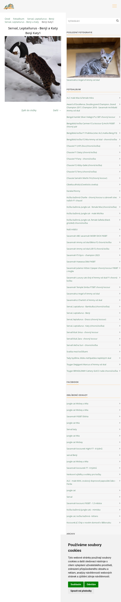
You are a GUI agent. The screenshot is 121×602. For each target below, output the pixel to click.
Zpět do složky (28, 110)
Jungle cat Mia (73, 422)
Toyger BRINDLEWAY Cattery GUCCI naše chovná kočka (92, 370)
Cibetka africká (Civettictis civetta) (82, 184)
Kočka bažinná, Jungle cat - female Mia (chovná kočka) (92, 207)
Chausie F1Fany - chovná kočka (81, 158)
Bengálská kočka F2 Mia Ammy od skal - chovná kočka (92, 139)
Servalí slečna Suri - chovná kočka (82, 345)
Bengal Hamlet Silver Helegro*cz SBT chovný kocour (91, 117)
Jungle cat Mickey (75, 442)
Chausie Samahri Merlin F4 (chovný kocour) (87, 178)
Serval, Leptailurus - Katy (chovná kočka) (85, 325)
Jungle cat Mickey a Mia (77, 403)
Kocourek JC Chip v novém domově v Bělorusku (89, 522)
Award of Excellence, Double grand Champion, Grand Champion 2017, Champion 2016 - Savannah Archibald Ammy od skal (92, 107)
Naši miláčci (72, 229)
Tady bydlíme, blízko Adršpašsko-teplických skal (89, 358)
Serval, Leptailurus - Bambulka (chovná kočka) (88, 306)
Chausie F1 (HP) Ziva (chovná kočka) (83, 145)
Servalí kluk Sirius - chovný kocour (82, 332)
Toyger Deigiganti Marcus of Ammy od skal (86, 364)
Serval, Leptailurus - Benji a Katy (22, 21)
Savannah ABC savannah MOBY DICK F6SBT (87, 235)
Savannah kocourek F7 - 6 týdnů (82, 467)
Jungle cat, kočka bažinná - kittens (82, 516)
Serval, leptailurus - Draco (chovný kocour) (86, 319)
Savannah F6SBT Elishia (77, 416)
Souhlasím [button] (76, 584)
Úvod (7, 18)
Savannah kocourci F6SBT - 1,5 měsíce (84, 503)
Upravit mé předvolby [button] (81, 591)
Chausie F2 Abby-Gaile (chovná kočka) (84, 165)
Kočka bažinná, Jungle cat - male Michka (85, 213)
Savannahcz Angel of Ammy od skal (83, 80)
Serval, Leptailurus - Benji (40, 18)
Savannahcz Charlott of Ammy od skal (84, 300)
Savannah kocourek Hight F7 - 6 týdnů (84, 448)
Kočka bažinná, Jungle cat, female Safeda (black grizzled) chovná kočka (88, 221)
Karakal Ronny (73, 191)
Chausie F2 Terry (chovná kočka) (82, 171)
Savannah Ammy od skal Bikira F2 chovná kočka (89, 242)
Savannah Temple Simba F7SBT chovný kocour (88, 287)
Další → (57, 110)
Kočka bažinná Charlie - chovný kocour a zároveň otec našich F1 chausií (92, 199)
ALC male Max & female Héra (80, 97)
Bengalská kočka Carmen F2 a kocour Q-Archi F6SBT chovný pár (91, 125)
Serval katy (72, 429)
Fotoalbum (18, 18)
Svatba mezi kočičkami (77, 351)
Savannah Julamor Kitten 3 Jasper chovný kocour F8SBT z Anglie (92, 270)
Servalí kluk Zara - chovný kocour (82, 338)
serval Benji (72, 455)
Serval (69, 496)
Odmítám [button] (91, 584)
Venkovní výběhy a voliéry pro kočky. (84, 474)
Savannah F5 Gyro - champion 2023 (83, 255)
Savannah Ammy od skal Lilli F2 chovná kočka (88, 248)
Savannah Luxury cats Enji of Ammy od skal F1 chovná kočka (92, 279)
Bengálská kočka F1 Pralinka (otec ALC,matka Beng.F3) (92, 133)
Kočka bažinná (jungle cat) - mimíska (83, 509)
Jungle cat (71, 490)
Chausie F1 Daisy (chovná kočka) (82, 152)
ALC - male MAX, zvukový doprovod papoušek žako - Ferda (91, 482)
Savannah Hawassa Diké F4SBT (81, 261)
